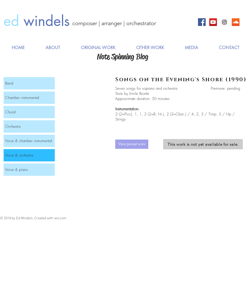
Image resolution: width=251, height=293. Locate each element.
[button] (98, 47)
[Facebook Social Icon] (202, 22)
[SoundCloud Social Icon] (235, 22)
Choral (10, 112)
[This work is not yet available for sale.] (203, 144)
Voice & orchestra (19, 155)
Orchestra (12, 126)
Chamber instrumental (22, 97)
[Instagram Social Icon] (224, 22)
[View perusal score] (131, 144)
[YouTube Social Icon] (213, 22)
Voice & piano (16, 169)
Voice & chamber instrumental (28, 140)
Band (9, 83)
